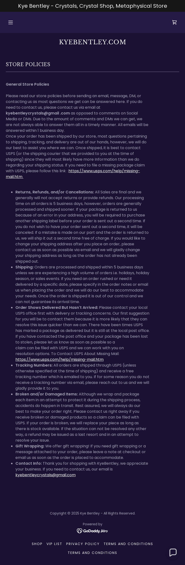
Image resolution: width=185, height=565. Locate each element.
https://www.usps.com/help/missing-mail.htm (59, 359)
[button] (13, 22)
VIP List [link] (54, 543)
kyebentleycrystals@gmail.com (45, 475)
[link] (174, 22)
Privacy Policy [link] (82, 543)
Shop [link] (37, 543)
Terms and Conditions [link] (128, 543)
